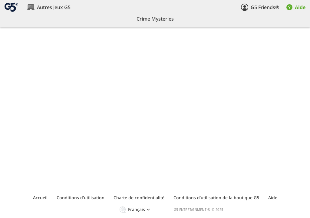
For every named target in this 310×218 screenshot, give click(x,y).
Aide (272, 197)
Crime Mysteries (155, 18)
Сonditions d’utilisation (80, 197)
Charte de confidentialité (139, 197)
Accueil (40, 197)
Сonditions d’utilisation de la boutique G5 (216, 197)
